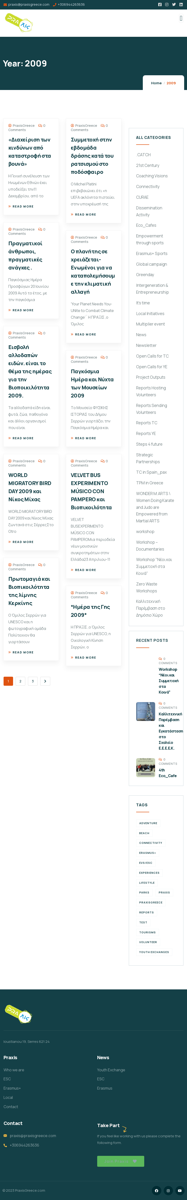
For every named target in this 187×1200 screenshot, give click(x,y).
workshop (145, 531)
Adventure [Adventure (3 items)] (148, 823)
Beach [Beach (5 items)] (144, 833)
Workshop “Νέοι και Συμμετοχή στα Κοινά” (169, 681)
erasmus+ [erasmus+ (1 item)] (147, 853)
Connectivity (148, 186)
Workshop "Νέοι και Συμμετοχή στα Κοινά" (154, 566)
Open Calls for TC (152, 356)
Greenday (145, 274)
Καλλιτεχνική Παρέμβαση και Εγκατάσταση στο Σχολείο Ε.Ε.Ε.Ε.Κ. (171, 731)
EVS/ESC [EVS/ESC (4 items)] (146, 863)
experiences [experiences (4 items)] (149, 872)
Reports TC (146, 422)
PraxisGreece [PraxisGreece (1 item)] (151, 902)
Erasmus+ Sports (152, 253)
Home (156, 82)
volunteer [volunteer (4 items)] (148, 942)
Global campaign (151, 264)
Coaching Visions (152, 176)
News (141, 334)
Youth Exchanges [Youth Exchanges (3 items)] (154, 952)
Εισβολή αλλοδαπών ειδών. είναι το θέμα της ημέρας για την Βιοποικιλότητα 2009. (30, 371)
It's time (143, 303)
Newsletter (146, 345)
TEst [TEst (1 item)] (143, 922)
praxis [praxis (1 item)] (164, 892)
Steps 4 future (149, 444)
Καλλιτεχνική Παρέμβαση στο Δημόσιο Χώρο (150, 608)
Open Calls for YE (151, 366)
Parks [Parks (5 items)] (144, 892)
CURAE (142, 197)
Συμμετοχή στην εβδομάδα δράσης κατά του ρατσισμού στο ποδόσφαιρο (92, 155)
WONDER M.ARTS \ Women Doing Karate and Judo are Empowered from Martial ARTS (155, 507)
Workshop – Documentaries (150, 545)
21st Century (147, 165)
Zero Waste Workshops (146, 587)
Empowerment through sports (150, 239)
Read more (21, 206)
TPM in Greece (149, 483)
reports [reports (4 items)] (146, 912)
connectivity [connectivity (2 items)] (150, 843)
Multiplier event (150, 324)
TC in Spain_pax (151, 472)
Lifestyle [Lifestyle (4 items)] (147, 882)
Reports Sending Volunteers (151, 409)
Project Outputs (150, 377)
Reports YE (146, 433)
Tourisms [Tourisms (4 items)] (147, 932)
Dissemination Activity (149, 211)
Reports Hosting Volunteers (151, 391)
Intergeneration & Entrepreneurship (152, 289)
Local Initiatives (150, 313)
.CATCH (143, 154)
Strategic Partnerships (148, 458)
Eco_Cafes (146, 225)
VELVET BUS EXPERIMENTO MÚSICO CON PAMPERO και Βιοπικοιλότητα (91, 491)
